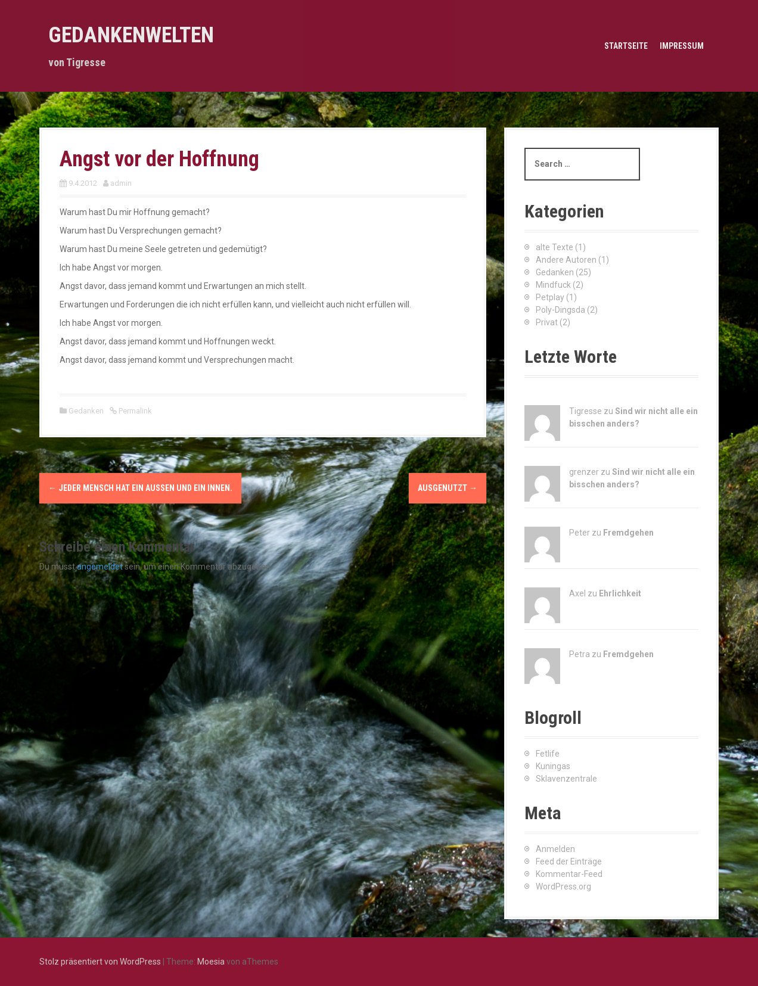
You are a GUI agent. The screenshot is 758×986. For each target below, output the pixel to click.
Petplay (550, 297)
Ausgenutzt (447, 488)
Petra (579, 654)
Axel (577, 593)
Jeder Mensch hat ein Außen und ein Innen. (140, 488)
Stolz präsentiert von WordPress (100, 961)
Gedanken (86, 410)
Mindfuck (553, 285)
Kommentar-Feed (569, 874)
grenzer (584, 472)
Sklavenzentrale (566, 778)
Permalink (134, 410)
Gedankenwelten (131, 35)
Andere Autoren (566, 260)
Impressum (682, 46)
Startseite (626, 46)
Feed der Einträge (569, 861)
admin (121, 183)
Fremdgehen (628, 532)
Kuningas (553, 766)
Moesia (211, 961)
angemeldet (100, 566)
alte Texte (554, 247)
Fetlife (548, 753)
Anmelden (555, 849)
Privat (547, 322)
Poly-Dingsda (560, 310)
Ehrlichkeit (620, 593)
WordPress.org (563, 886)
